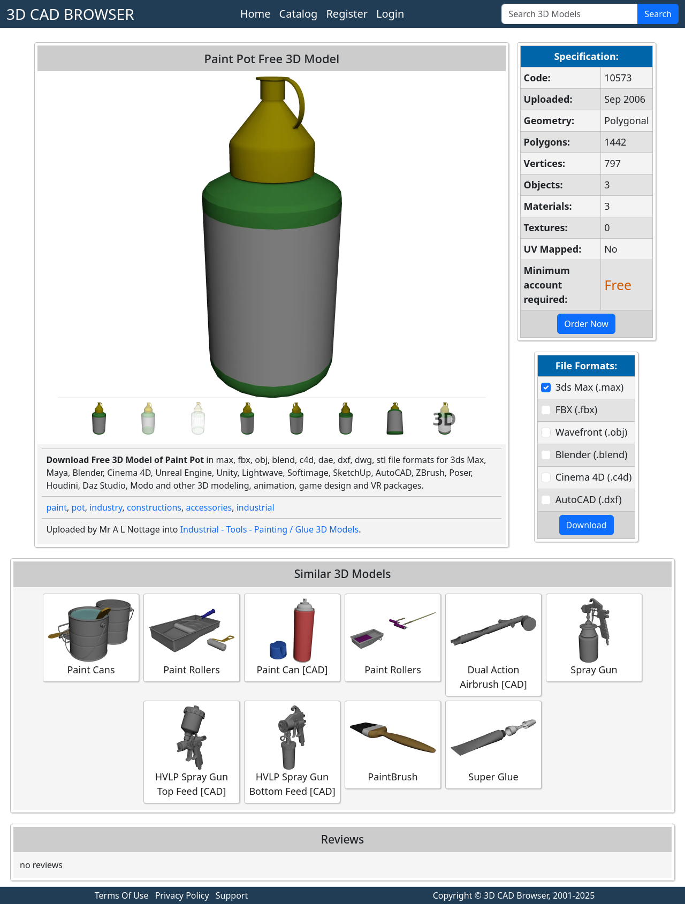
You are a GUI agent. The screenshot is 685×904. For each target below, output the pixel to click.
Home (255, 13)
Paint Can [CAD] (292, 637)
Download (586, 525)
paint (56, 507)
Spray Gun (594, 637)
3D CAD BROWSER (70, 14)
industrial (256, 507)
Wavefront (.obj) (591, 432)
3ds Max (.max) (589, 387)
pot (78, 507)
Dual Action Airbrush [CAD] (493, 644)
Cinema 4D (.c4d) (593, 476)
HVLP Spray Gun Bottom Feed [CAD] (292, 751)
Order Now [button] (586, 324)
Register (347, 13)
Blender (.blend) (591, 454)
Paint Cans (91, 637)
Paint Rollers (191, 637)
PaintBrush (393, 744)
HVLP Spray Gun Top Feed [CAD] (191, 751)
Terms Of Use (122, 895)
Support (232, 895)
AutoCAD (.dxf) (588, 499)
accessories (209, 507)
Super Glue (493, 744)
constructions (154, 507)
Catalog (298, 13)
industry (105, 507)
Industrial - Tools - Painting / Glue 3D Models (269, 529)
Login (390, 13)
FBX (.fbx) (576, 409)
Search (658, 14)
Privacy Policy (182, 895)
